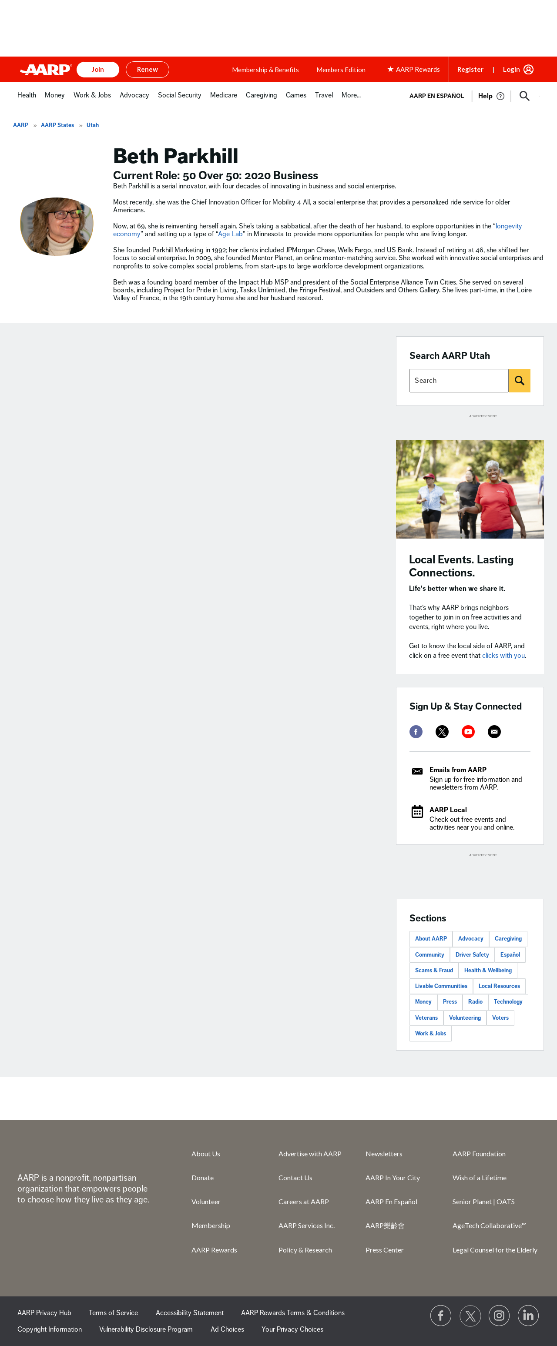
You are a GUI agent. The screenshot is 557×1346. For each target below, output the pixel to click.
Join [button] (98, 69)
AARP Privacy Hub (44, 1313)
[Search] (519, 380)
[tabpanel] (471, 95)
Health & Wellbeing (488, 970)
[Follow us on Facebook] (441, 1316)
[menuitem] (26, 100)
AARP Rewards (214, 1250)
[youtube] (468, 731)
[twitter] (442, 731)
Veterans (426, 1018)
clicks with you (503, 655)
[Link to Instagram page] (499, 1316)
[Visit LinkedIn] (529, 1316)
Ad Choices (227, 1329)
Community (429, 954)
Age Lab (230, 234)
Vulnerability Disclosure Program (146, 1329)
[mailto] (494, 731)
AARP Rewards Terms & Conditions (293, 1313)
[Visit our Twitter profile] (470, 1316)
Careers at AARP (303, 1201)
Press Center (385, 1250)
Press (450, 1001)
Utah (93, 125)
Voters (500, 1018)
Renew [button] (147, 69)
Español (510, 954)
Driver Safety (472, 954)
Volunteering (465, 1018)
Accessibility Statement (190, 1313)
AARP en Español (436, 96)
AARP (20, 125)
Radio (475, 1001)
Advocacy (470, 938)
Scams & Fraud (434, 970)
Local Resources (499, 986)
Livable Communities (441, 986)
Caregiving (508, 938)
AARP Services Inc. (306, 1225)
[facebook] (416, 731)
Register (470, 69)
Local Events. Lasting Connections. (461, 566)
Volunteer (206, 1201)
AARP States (57, 125)
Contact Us (295, 1177)
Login (511, 69)
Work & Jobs (430, 1033)
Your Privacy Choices (292, 1329)
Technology (508, 1001)
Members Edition (341, 70)
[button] (525, 96)
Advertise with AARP (310, 1153)
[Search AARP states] (459, 380)
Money (423, 1001)
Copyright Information (49, 1329)
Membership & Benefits (265, 70)
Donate (202, 1177)
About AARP (431, 938)
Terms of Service (113, 1313)
